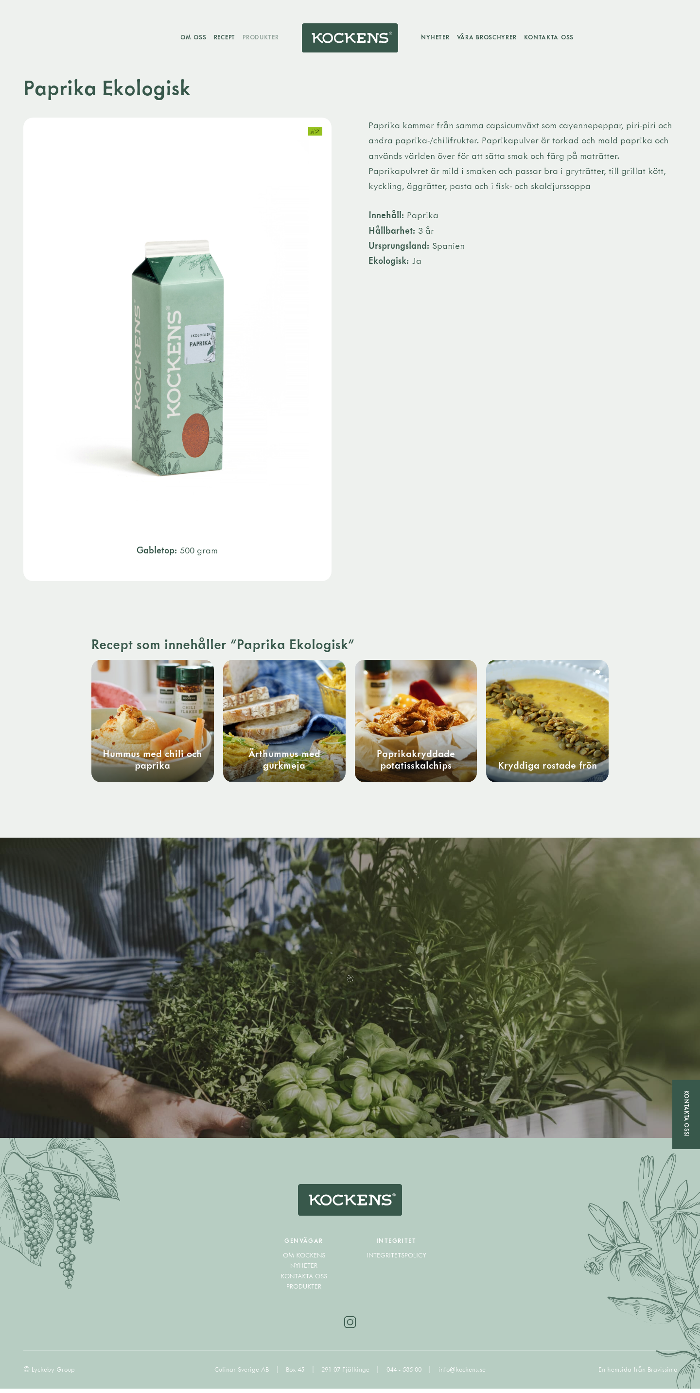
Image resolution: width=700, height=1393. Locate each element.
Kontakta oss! (686, 1113)
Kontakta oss (551, 38)
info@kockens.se (462, 1374)
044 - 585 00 (404, 1374)
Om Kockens (304, 1259)
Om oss (191, 38)
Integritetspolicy (396, 1259)
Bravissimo (662, 1374)
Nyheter (438, 38)
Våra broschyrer (489, 38)
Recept (221, 38)
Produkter (258, 38)
